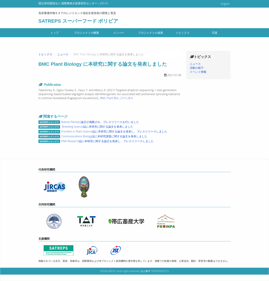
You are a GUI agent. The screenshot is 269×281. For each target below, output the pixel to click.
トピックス (183, 33)
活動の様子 (197, 68)
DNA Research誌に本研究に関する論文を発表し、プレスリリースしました (107, 141)
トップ (54, 33)
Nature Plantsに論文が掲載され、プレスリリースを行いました (100, 122)
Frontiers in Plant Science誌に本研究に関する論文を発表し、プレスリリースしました (114, 131)
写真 (214, 33)
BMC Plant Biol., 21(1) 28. (117, 98)
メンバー (118, 33)
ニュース (62, 54)
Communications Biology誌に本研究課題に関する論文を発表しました (104, 136)
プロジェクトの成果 (150, 33)
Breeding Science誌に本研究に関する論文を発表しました (97, 126)
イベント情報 (198, 72)
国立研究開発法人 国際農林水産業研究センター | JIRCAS (73, 3)
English (225, 4)
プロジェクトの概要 (86, 33)
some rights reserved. (128, 271)
